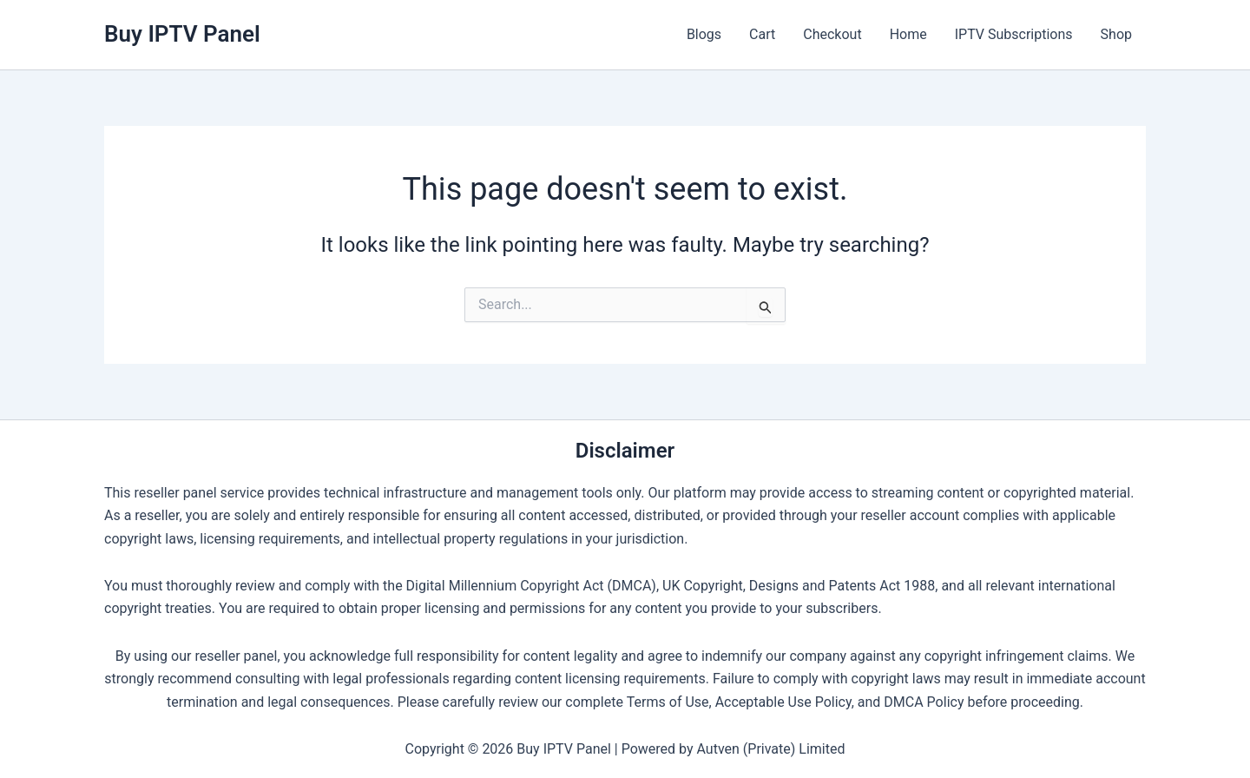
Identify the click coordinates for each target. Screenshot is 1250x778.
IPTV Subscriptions (1014, 34)
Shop (1116, 34)
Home (908, 34)
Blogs (704, 34)
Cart (762, 34)
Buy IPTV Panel (182, 34)
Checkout (832, 34)
